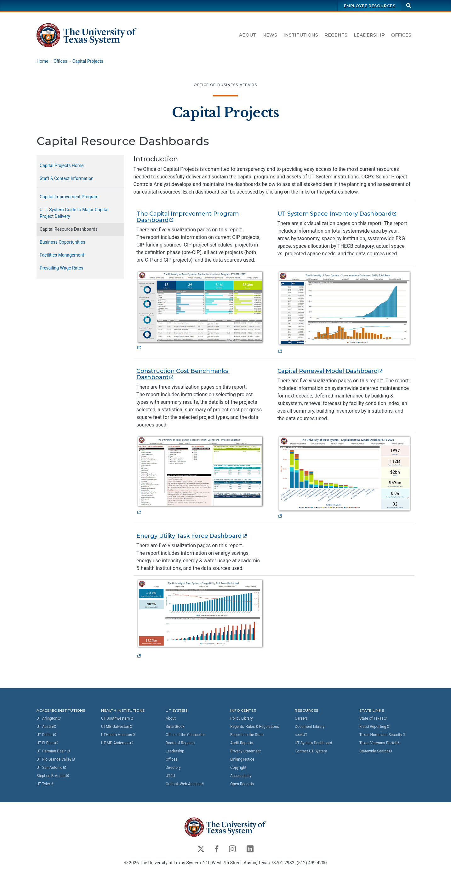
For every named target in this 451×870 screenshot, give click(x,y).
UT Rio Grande (56, 759)
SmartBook (175, 726)
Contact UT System (311, 751)
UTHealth (118, 735)
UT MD (117, 743)
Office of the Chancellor (185, 735)
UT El (48, 743)
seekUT (301, 735)
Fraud (374, 726)
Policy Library (241, 718)
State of (373, 718)
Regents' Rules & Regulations (254, 726)
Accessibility (240, 776)
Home (43, 61)
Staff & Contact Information (67, 178)
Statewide (376, 751)
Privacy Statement (245, 751)
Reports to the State (247, 735)
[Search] (409, 5)
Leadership (369, 35)
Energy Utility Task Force (192, 535)
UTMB (117, 726)
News (269, 35)
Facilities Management (62, 255)
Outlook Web (185, 784)
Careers (301, 718)
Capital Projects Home (62, 165)
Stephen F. (53, 776)
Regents (335, 35)
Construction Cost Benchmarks (182, 374)
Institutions (300, 35)
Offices (401, 35)
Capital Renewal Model (330, 371)
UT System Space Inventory (337, 213)
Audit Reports (241, 743)
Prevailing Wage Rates (61, 267)
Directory (173, 767)
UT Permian (54, 751)
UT (49, 718)
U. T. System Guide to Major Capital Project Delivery (74, 213)
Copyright (238, 767)
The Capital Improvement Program (188, 216)
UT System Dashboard (313, 743)
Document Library (309, 726)
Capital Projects (87, 61)
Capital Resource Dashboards (69, 229)
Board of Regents (180, 743)
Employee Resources (370, 5)
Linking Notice (242, 759)
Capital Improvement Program (69, 196)
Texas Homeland (382, 735)
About (247, 35)
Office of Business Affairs (225, 85)
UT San (51, 767)
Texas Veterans (379, 743)
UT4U (170, 776)
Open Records (242, 784)
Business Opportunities (62, 242)
